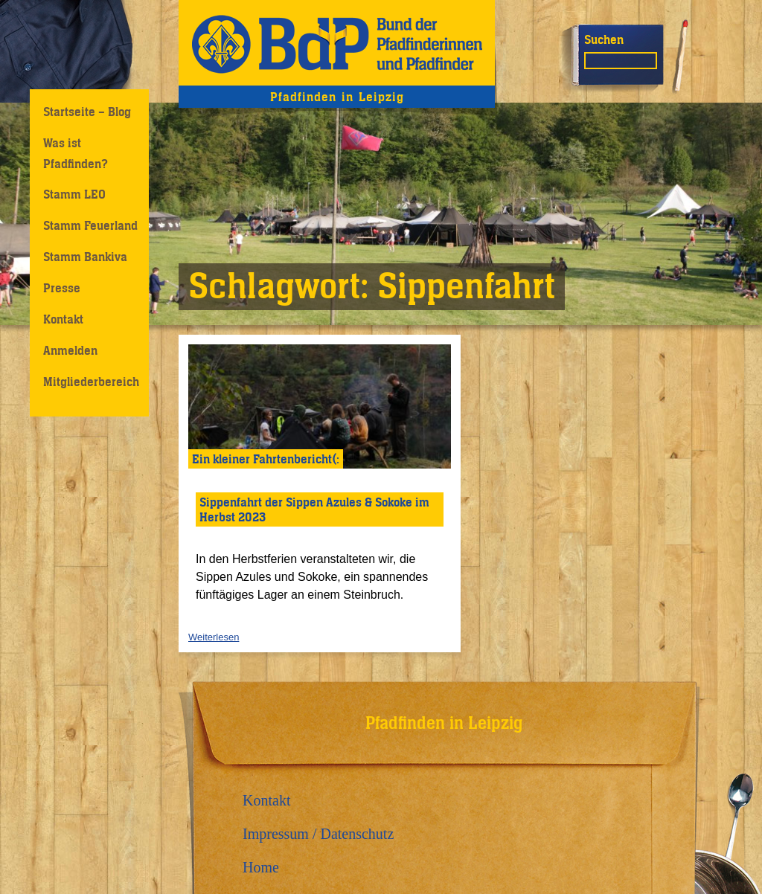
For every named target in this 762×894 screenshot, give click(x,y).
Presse (61, 287)
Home (261, 867)
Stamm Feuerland (90, 225)
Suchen (604, 39)
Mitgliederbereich (91, 381)
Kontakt (63, 319)
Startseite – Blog (87, 111)
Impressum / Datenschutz (318, 834)
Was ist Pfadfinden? (75, 152)
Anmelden (70, 350)
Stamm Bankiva (85, 256)
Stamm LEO (74, 194)
